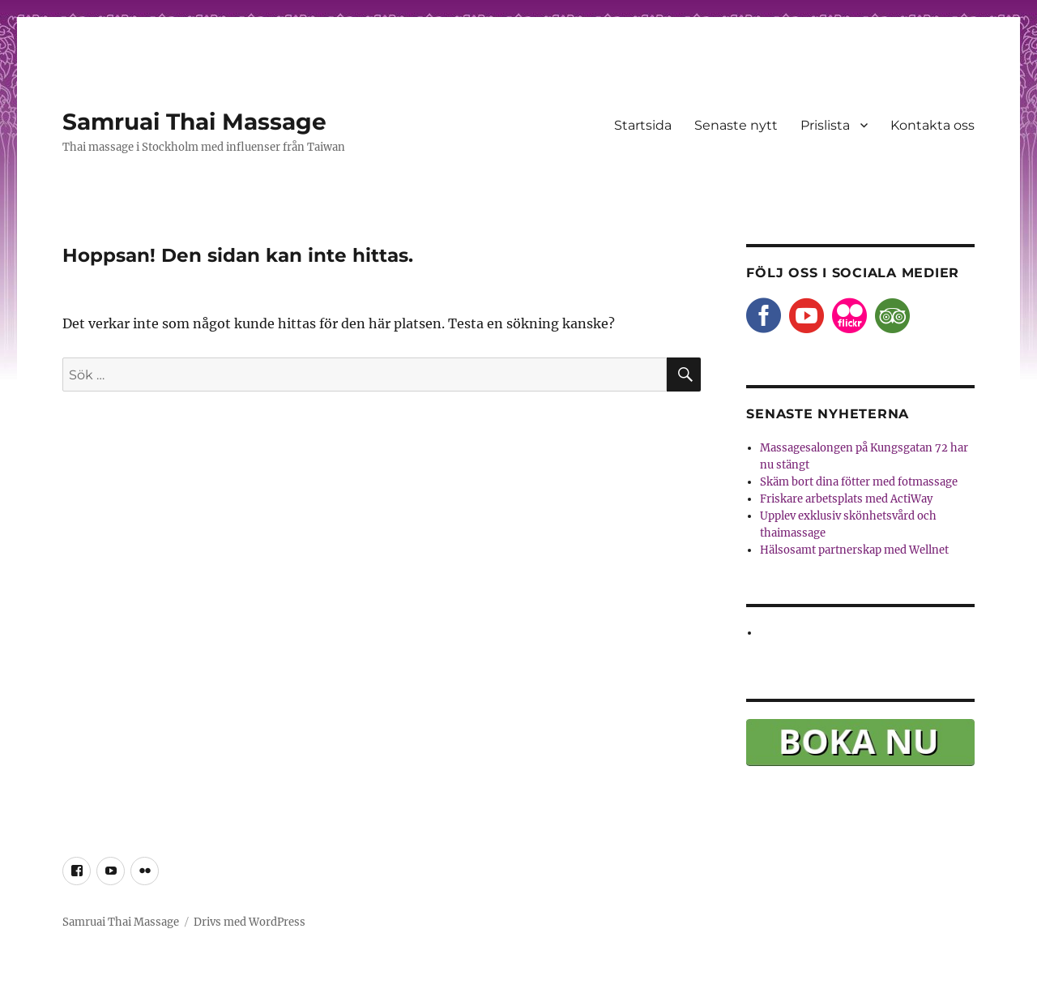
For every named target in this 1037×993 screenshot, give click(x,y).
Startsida (643, 125)
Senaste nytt (736, 125)
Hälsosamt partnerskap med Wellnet (854, 550)
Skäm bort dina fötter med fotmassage (859, 482)
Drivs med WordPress (249, 922)
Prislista (825, 125)
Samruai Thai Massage (194, 121)
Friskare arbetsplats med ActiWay (846, 499)
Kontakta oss (932, 125)
